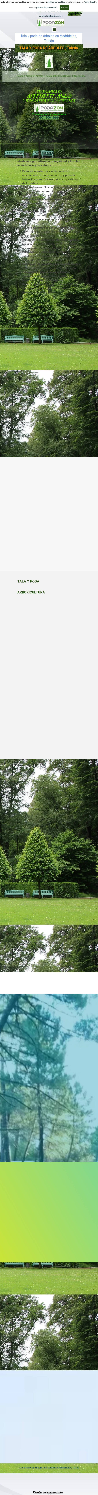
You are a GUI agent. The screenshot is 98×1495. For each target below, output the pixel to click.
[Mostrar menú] (54, 29)
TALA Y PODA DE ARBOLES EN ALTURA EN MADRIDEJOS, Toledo (48, 1468)
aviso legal (90, 2)
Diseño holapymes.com (48, 1492)
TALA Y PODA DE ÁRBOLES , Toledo (48, 48)
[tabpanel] (51, 16)
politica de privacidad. (46, 7)
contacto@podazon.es (51, 16)
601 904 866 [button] (49, 117)
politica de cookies (56, 2)
